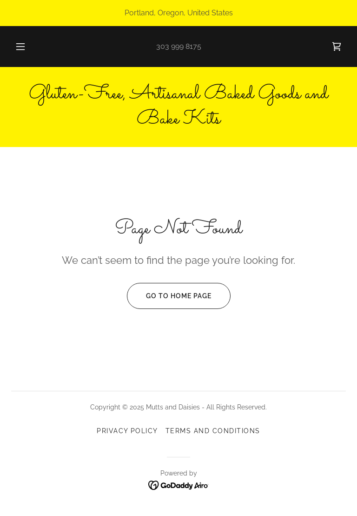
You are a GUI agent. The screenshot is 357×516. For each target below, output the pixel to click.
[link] (336, 46)
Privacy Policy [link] (127, 431)
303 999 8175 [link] (178, 46)
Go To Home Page (169, 296)
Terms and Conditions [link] (212, 431)
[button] (25, 46)
